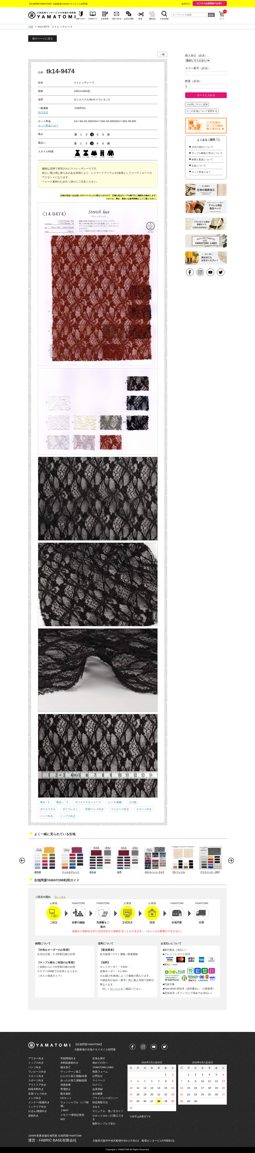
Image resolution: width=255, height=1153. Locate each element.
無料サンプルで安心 (104, 1123)
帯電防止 (65, 1089)
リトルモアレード (70, 872)
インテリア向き (37, 1106)
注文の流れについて (202, 147)
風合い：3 (62, 802)
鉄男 (119, 872)
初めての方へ (100, 1062)
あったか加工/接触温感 (73, 1080)
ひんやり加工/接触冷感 (73, 1076)
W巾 (62, 1119)
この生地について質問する (201, 111)
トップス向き (67, 816)
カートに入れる (206, 95)
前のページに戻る (42, 38)
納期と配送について (202, 159)
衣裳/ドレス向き (94, 809)
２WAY (64, 1110)
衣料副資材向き (69, 1062)
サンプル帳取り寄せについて (207, 153)
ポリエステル (48, 809)
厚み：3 (44, 802)
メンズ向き (34, 1098)
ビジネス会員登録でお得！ (210, 3)
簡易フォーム (100, 1071)
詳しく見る (60, 897)
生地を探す (98, 1058)
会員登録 (97, 1089)
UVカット (66, 1098)
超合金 (93, 872)
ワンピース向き (120, 809)
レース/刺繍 (115, 802)
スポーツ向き (36, 1080)
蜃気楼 (37, 872)
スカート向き (144, 809)
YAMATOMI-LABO (102, 1067)
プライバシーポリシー (105, 1098)
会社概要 (97, 1093)
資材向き (33, 1115)
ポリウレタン (70, 809)
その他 (132, 802)
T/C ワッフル (178, 872)
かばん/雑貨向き (37, 1111)
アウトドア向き (37, 1084)
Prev (23, 861)
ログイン (186, 4)
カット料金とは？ (48, 125)
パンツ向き (46, 816)
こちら (117, 988)
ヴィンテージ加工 (70, 1071)
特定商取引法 (100, 1102)
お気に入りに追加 (197, 104)
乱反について (199, 165)
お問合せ (97, 1076)
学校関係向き (68, 1058)
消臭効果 (65, 1084)
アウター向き (36, 1058)
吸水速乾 (65, 1093)
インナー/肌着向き (39, 1102)
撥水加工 (65, 1067)
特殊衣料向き (36, 1089)
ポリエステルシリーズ (88, 802)
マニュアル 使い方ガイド (107, 1111)
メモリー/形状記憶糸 (72, 1114)
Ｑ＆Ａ (96, 1106)
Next (232, 861)
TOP (30, 26)
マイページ (98, 1080)
